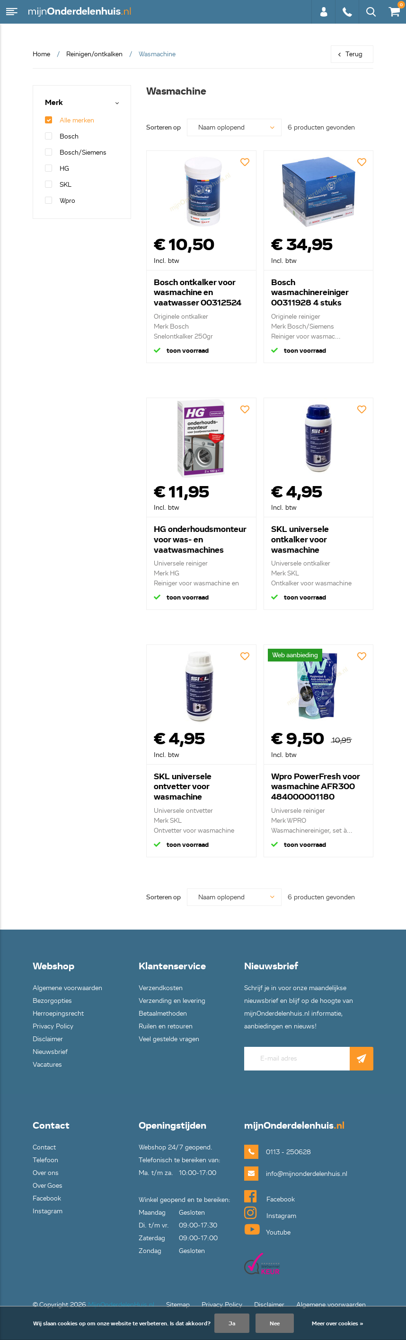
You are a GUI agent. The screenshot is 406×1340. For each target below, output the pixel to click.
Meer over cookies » (337, 1323)
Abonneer (361, 1058)
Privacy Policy (53, 1026)
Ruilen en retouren (166, 1026)
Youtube (267, 1229)
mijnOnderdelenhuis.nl (80, 12)
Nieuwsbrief (50, 1052)
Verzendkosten (161, 988)
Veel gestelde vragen (169, 1039)
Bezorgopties (52, 1001)
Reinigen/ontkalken (94, 54)
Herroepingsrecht (58, 1013)
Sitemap (178, 1305)
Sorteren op (163, 127)
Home (41, 54)
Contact (44, 1147)
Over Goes (47, 1186)
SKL (58, 185)
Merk (54, 102)
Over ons (46, 1173)
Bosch (62, 136)
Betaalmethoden (163, 1013)
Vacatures (47, 1065)
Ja (232, 1323)
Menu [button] (12, 12)
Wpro (60, 201)
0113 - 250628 (347, 12)
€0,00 (393, 9)
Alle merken (69, 120)
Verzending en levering (172, 1001)
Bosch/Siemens (75, 152)
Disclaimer (48, 1039)
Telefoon (45, 1160)
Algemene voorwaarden (67, 988)
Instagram (47, 1211)
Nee (275, 1323)
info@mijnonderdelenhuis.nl (291, 1174)
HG (57, 169)
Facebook (47, 1198)
